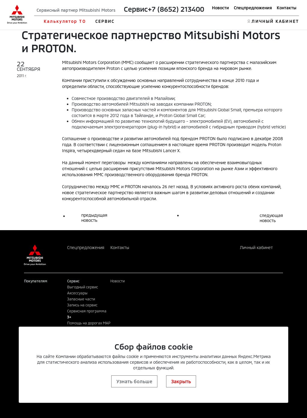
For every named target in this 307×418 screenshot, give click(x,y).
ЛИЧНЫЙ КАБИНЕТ (275, 21)
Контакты (287, 7)
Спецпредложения (253, 7)
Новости (220, 7)
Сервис (136, 9)
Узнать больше (134, 381)
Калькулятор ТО (64, 21)
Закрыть (181, 381)
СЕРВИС (105, 21)
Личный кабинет (256, 247)
